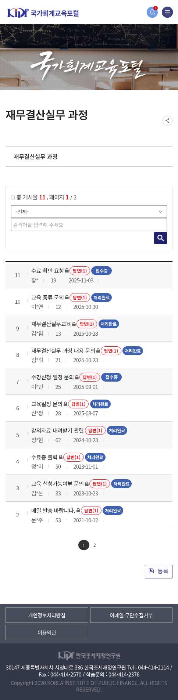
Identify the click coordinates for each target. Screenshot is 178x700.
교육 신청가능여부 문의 (57, 483)
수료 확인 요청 (47, 270)
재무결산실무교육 (51, 324)
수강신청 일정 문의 (52, 377)
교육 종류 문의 (47, 297)
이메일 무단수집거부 (131, 615)
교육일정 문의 (47, 404)
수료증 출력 (44, 457)
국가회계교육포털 (43, 13)
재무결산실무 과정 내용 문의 (63, 350)
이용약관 (47, 632)
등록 (158, 571)
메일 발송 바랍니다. (53, 510)
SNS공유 (167, 121)
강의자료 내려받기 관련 (57, 430)
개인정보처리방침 (46, 615)
